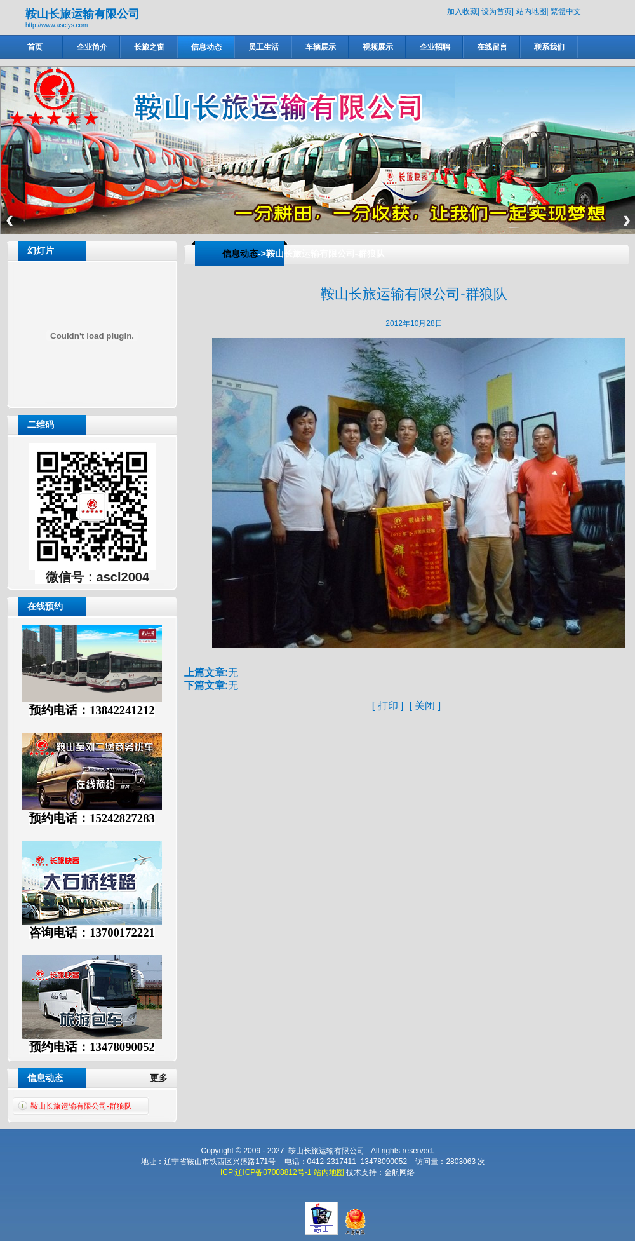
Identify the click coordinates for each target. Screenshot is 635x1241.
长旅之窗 (149, 47)
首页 (35, 47)
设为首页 (496, 11)
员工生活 (263, 47)
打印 (388, 705)
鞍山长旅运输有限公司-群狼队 (81, 1106)
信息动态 (206, 47)
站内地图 (531, 11)
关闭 (425, 705)
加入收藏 (462, 11)
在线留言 (492, 47)
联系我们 (549, 47)
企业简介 (92, 47)
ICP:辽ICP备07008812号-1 (265, 1172)
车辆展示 (320, 47)
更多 (164, 1078)
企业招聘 (435, 47)
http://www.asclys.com (56, 25)
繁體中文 (566, 11)
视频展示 (378, 47)
